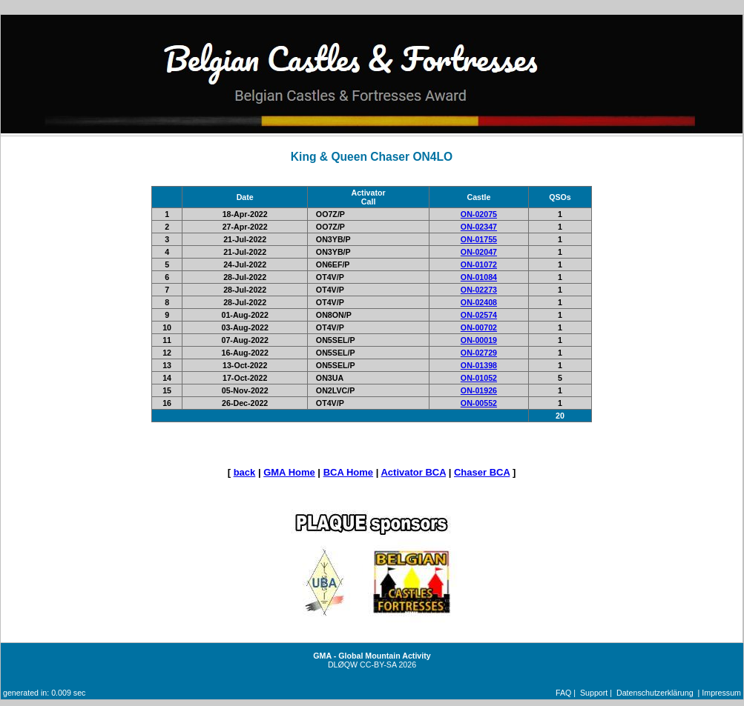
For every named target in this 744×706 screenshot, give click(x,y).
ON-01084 (479, 277)
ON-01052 (479, 377)
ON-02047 (479, 251)
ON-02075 (479, 214)
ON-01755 (479, 239)
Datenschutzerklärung (655, 692)
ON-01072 (479, 264)
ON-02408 (479, 302)
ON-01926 (479, 390)
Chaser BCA (482, 472)
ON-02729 (479, 352)
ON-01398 (479, 365)
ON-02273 (479, 289)
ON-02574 (479, 314)
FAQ (563, 692)
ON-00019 (479, 340)
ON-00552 (479, 403)
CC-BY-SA (378, 664)
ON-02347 (479, 226)
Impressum (721, 692)
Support (594, 692)
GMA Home (289, 472)
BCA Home (348, 472)
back (245, 472)
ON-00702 (479, 327)
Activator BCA (413, 472)
